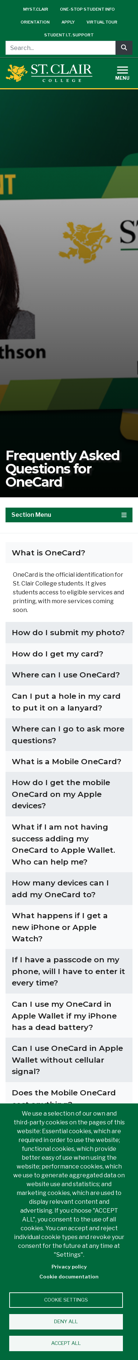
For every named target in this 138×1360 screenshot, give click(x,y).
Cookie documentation (69, 1277)
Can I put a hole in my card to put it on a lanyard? (66, 701)
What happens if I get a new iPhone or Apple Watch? (60, 927)
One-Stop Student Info (87, 9)
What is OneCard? (48, 552)
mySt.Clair (35, 9)
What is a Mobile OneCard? (66, 761)
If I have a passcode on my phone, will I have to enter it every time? (68, 971)
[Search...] (61, 48)
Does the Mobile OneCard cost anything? (64, 1098)
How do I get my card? (57, 653)
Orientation (35, 22)
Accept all (66, 1343)
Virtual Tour (101, 22)
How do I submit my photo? (68, 632)
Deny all (66, 1321)
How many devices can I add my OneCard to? (60, 888)
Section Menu (69, 514)
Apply (68, 22)
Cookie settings (66, 1300)
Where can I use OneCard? (66, 674)
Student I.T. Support (69, 34)
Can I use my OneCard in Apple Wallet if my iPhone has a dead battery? (64, 1015)
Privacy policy (69, 1267)
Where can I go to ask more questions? (68, 734)
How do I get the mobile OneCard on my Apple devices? (61, 794)
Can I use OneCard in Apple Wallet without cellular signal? (67, 1060)
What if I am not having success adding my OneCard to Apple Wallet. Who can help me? (63, 844)
